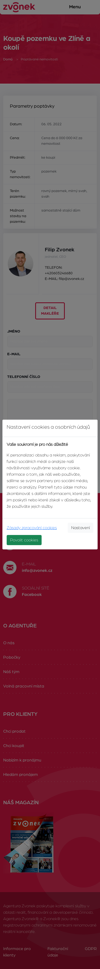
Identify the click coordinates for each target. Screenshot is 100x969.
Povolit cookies (24, 540)
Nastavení (80, 528)
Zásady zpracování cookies (32, 528)
